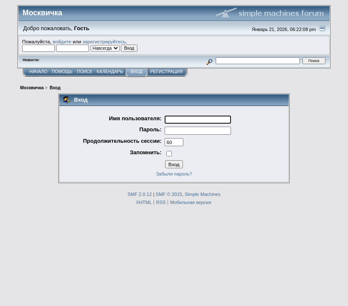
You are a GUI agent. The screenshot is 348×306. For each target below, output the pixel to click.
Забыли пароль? (174, 173)
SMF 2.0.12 (140, 194)
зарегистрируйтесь (104, 41)
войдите (62, 41)
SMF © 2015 (169, 194)
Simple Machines (202, 194)
